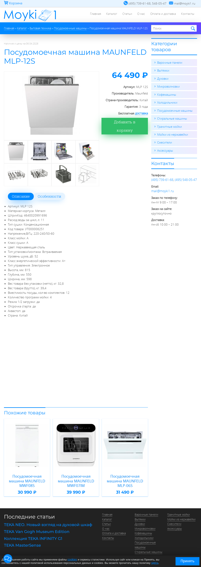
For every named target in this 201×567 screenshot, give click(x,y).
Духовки (162, 78)
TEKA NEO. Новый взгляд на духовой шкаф (48, 523)
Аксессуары (165, 149)
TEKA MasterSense (22, 542)
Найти (192, 28)
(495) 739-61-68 (162, 179)
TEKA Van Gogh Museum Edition (37, 529)
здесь (154, 562)
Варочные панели (169, 62)
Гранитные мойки (169, 126)
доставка (142, 113)
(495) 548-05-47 (186, 179)
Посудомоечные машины (175, 110)
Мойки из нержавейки (172, 134)
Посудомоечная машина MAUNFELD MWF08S (27, 480)
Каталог (108, 15)
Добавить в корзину (127, 121)
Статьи (125, 15)
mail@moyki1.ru (161, 190)
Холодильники (167, 102)
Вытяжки (163, 70)
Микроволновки (168, 86)
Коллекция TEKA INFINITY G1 (33, 536)
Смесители (164, 142)
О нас (139, 15)
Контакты (187, 15)
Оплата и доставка (162, 15)
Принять (187, 561)
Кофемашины (166, 94)
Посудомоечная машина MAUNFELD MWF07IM (76, 480)
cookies (72, 559)
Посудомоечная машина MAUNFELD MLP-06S (125, 480)
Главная (91, 15)
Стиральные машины (172, 118)
